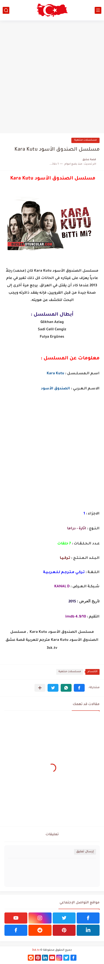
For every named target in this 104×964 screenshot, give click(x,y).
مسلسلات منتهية (85, 140)
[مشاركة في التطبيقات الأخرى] (39, 688)
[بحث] (6, 10)
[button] (79, 688)
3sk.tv (36, 950)
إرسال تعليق (85, 851)
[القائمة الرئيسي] (98, 10)
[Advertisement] (52, 77)
